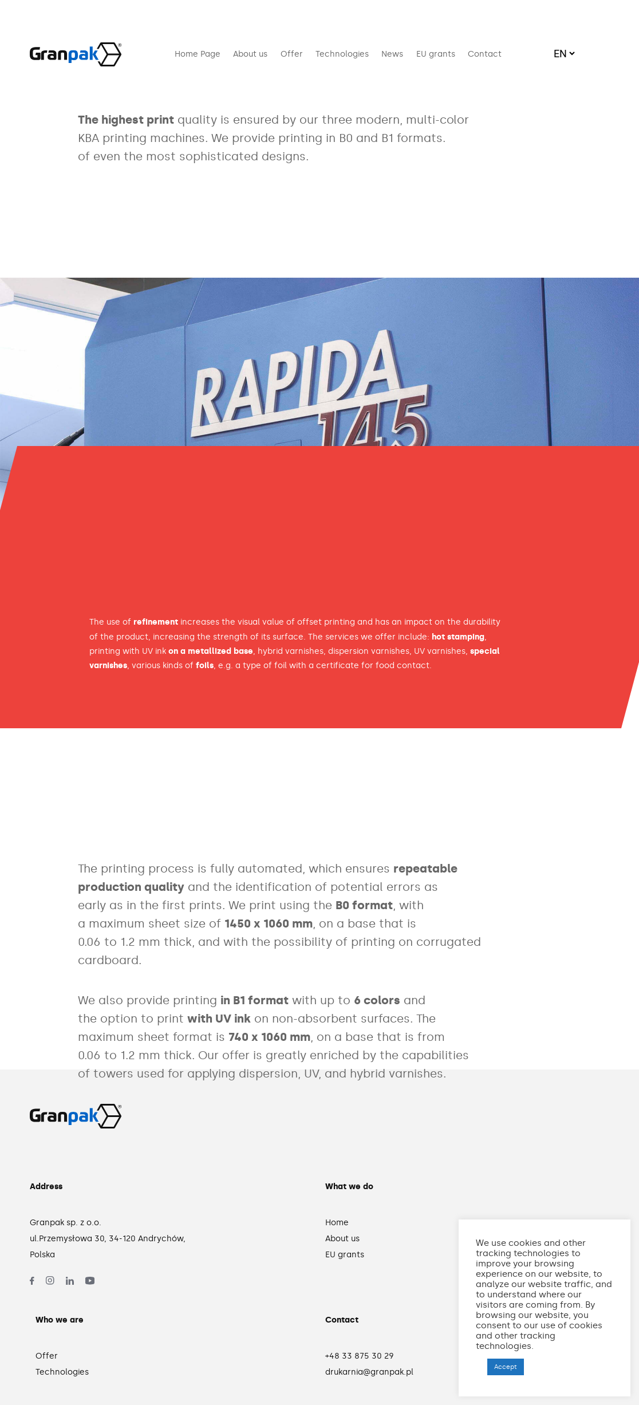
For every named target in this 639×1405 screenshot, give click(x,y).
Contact (485, 54)
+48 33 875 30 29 (359, 1356)
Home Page (197, 54)
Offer (292, 54)
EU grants (435, 54)
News (392, 54)
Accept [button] (505, 1367)
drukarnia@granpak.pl (369, 1372)
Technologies (342, 54)
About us (250, 54)
